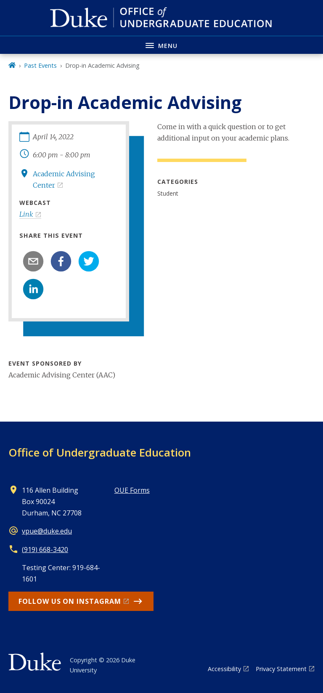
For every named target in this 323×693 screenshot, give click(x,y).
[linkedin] (33, 289)
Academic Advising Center (64, 179)
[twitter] (88, 261)
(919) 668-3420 (45, 549)
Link (26, 214)
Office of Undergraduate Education (99, 452)
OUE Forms (132, 490)
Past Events (40, 65)
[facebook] (60, 261)
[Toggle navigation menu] (161, 45)
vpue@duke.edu (47, 531)
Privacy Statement (281, 669)
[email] (33, 261)
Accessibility (224, 669)
